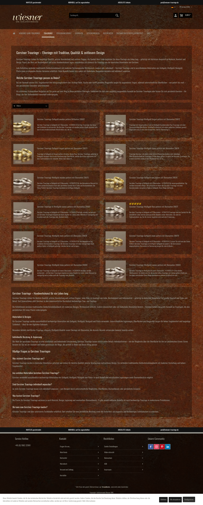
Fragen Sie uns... (65, 446)
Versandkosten (106, 487)
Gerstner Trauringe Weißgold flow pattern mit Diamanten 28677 (153, 207)
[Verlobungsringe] (63, 33)
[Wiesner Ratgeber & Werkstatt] (129, 33)
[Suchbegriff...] (94, 15)
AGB (105, 464)
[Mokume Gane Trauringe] (29, 33)
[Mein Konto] (175, 15)
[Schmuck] (79, 33)
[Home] (14, 33)
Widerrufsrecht (109, 452)
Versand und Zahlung (66, 470)
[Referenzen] (107, 33)
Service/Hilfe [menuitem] (184, 7)
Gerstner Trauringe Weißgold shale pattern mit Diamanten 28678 (62, 236)
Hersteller (63, 475)
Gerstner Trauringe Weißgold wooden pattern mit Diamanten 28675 (63, 178)
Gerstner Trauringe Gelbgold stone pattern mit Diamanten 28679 (154, 236)
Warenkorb (63, 464)
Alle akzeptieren (175, 499)
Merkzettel (63, 458)
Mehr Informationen (88, 501)
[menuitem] (94, 15)
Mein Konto (63, 452)
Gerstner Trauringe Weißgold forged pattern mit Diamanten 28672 (154, 119)
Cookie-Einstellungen (111, 446)
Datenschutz (108, 458)
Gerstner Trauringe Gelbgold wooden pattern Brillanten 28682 (61, 119)
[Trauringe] (48, 33)
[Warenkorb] (185, 15)
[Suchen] (117, 15)
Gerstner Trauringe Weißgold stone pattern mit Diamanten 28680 (62, 265)
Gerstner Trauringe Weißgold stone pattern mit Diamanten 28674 (154, 148)
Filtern (17, 106)
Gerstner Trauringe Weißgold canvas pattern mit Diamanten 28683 (155, 265)
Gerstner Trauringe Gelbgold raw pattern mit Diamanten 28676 (153, 178)
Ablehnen (163, 499)
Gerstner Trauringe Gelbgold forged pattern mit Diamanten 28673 (62, 148)
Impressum (107, 470)
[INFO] (148, 33)
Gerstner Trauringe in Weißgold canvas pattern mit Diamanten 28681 (63, 207)
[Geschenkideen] (93, 33)
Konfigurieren (188, 499)
